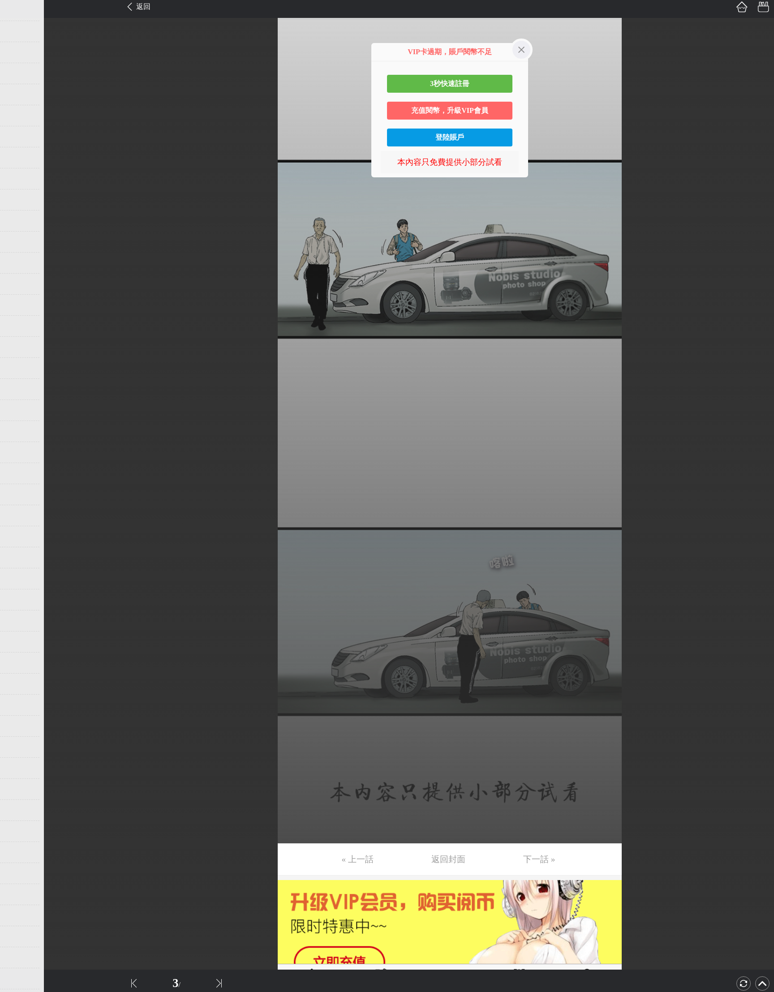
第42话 (21, 873)
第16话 (21, 326)
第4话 (19, 73)
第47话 (21, 978)
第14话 (21, 283)
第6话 (19, 115)
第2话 (19, 31)
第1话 (19, 10)
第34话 (21, 704)
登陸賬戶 (449, 137)
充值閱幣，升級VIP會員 (449, 110)
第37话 (21, 768)
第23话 (21, 473)
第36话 (21, 747)
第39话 (21, 810)
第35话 (21, 725)
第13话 (21, 262)
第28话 (21, 578)
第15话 (21, 305)
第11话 (21, 220)
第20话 (21, 410)
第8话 (19, 157)
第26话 (21, 536)
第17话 (21, 347)
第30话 (21, 620)
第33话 (21, 683)
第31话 (21, 641)
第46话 (21, 957)
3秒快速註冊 (449, 83)
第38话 (21, 789)
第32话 (21, 662)
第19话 (21, 389)
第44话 (21, 915)
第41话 (21, 852)
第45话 (21, 936)
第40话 (21, 831)
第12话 (21, 241)
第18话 (21, 368)
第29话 (21, 599)
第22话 (21, 452)
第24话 (21, 494)
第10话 (21, 199)
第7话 (19, 136)
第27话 (21, 557)
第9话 (19, 178)
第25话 (21, 515)
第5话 (19, 94)
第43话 (21, 894)
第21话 (21, 431)
